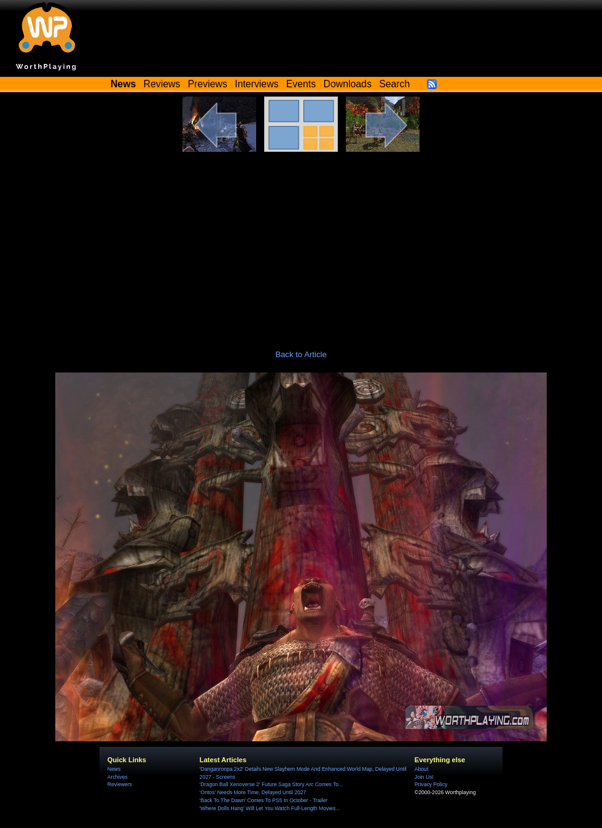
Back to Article (301, 354)
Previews (207, 84)
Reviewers (120, 784)
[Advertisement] (301, 244)
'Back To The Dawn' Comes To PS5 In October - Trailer (263, 800)
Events (301, 84)
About (421, 769)
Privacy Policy (431, 784)
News (114, 769)
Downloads (348, 84)
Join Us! (424, 777)
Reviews (162, 84)
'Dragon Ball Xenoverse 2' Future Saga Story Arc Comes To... (271, 784)
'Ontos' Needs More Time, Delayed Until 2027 (253, 792)
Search (394, 84)
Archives (118, 777)
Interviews (256, 84)
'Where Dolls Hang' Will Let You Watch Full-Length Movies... (270, 808)
